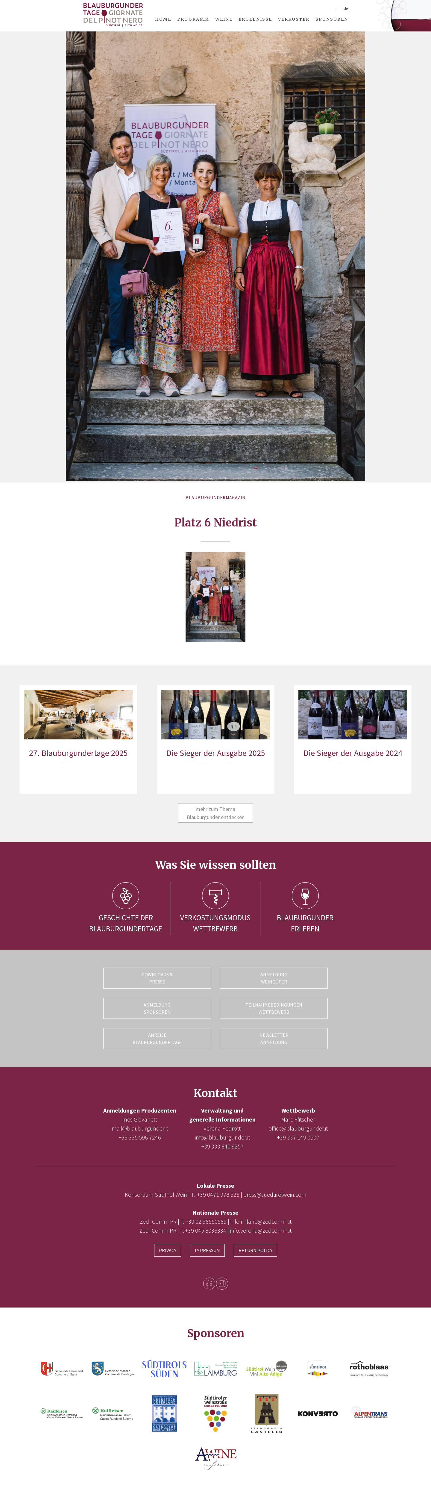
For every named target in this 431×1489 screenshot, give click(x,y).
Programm (193, 19)
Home (163, 19)
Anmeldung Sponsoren (157, 1008)
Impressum (207, 1249)
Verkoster (293, 19)
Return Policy (255, 1249)
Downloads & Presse (157, 978)
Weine (224, 19)
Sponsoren (331, 19)
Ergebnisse (255, 19)
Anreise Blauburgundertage (157, 1038)
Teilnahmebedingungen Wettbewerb (273, 1008)
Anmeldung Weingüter (273, 978)
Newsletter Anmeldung (274, 1038)
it (336, 8)
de (346, 8)
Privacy (167, 1249)
